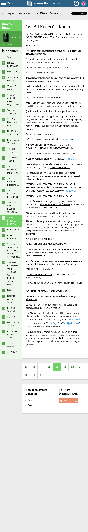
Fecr (30, 405)
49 (41, 366)
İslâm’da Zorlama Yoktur (11, 299)
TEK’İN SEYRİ (74, 319)
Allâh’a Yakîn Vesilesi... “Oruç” (13, 334)
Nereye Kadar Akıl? (12, 64)
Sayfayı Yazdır (47, 13)
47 (26, 366)
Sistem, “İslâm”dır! (12, 112)
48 (33, 366)
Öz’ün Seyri (52, 323)
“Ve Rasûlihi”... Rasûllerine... (13, 193)
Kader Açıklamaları (13, 237)
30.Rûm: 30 (71, 159)
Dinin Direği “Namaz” (13, 324)
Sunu (9, 57)
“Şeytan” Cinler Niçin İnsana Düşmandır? (13, 100)
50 (49, 366)
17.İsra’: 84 (67, 139)
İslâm (9, 290)
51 (57, 366)
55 (26, 374)
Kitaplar (10, 13)
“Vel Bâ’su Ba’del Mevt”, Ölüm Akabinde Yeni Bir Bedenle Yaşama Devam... (13, 273)
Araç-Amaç (12, 316)
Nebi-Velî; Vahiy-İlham (13, 133)
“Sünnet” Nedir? (11, 88)
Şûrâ (30, 400)
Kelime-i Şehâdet (11, 309)
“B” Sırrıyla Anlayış (12, 159)
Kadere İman (13, 229)
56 (33, 374)
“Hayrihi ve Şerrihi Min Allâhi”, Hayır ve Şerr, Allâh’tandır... (13, 250)
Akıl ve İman (25, 13)
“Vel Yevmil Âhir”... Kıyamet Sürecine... (12, 207)
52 (65, 366)
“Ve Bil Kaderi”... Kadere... (11, 220)
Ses (70, 400)
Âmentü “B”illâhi (11, 150)
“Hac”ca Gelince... (11, 345)
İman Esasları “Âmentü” (13, 141)
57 (41, 374)
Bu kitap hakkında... (11, 39)
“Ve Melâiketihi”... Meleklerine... (13, 169)
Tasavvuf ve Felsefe (12, 79)
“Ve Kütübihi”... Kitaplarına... (13, 181)
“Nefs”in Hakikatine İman (12, 122)
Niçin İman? (12, 71)
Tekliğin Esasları (71, 323)
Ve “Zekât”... (13, 352)
